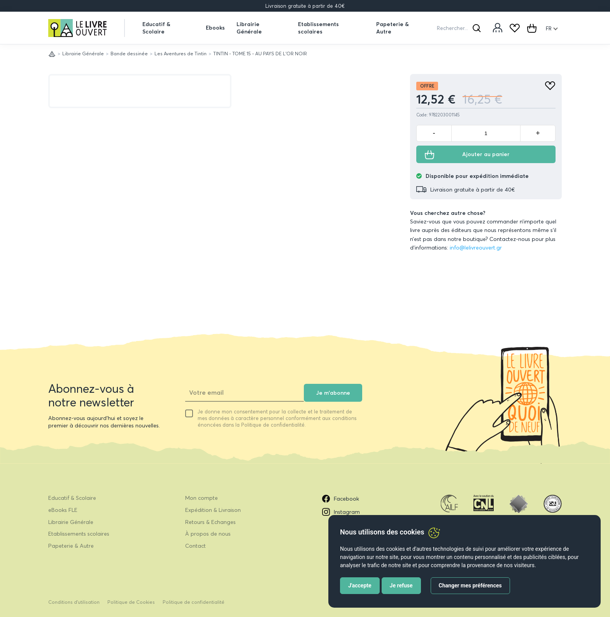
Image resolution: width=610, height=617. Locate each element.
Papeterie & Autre (392, 28)
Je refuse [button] (401, 585)
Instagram (341, 512)
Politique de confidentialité (193, 602)
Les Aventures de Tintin (180, 53)
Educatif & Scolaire (156, 28)
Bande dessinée (129, 53)
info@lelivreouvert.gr (476, 247)
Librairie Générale (249, 28)
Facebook (340, 499)
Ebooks (215, 27)
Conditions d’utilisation (74, 602)
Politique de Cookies (131, 602)
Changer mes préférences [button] (470, 585)
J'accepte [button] (360, 585)
